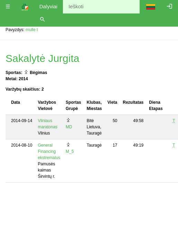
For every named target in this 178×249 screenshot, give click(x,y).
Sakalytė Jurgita (42, 58)
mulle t (32, 29)
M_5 (70, 151)
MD (69, 126)
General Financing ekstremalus (49, 151)
